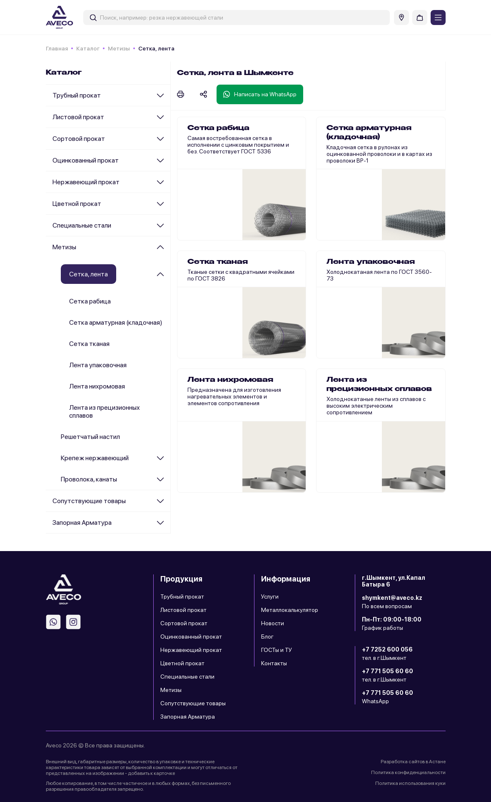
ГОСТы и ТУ (276, 650)
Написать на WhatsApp (260, 94)
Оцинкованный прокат (85, 160)
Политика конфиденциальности (408, 772)
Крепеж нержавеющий (95, 458)
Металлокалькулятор (289, 610)
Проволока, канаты (89, 479)
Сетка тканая (89, 344)
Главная (57, 48)
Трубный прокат (76, 95)
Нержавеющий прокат (86, 182)
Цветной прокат (76, 204)
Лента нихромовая (97, 386)
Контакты (274, 663)
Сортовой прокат (78, 139)
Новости (272, 623)
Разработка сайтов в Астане (413, 761)
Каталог (88, 48)
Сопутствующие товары (89, 501)
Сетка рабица (90, 301)
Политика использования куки (410, 783)
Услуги (270, 596)
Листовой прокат (78, 117)
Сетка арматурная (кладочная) (115, 322)
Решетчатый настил (90, 437)
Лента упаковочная (98, 365)
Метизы (119, 48)
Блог (267, 636)
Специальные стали (81, 225)
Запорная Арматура (82, 522)
